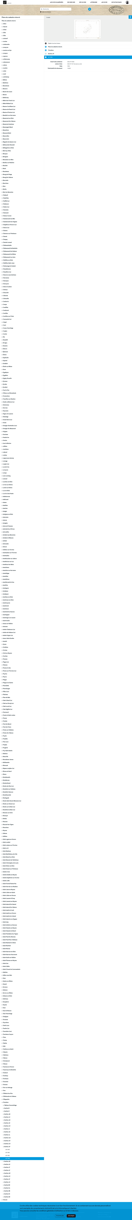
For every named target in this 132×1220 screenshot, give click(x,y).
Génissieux (6, 405)
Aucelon (5, 68)
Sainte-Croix (6, 871)
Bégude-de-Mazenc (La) (9, 142)
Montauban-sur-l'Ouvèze (10, 552)
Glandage (5, 416)
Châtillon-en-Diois (8, 260)
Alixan (4, 29)
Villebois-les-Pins (8, 1093)
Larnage (5, 461)
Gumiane (5, 434)
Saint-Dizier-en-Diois (8, 866)
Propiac (5, 744)
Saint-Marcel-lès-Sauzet (9, 904)
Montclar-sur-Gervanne (9, 570)
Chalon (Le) (6, 207)
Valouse (5, 1064)
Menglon (5, 523)
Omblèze (5, 647)
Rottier (5, 818)
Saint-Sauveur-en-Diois (9, 951)
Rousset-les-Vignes (8, 824)
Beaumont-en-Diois (8, 118)
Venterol (5, 1072)
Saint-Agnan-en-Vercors (9, 839)
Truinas (5, 1040)
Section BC (7, 1185)
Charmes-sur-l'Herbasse (9, 233)
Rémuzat (5, 765)
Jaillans (5, 446)
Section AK (7, 1132)
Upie (4, 1046)
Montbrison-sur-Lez (8, 561)
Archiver (104, 2)
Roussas (5, 821)
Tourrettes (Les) (7, 1031)
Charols (5, 236)
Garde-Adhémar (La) (8, 402)
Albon (4, 23)
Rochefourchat (7, 795)
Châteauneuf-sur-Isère (9, 257)
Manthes (5, 505)
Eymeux (5, 381)
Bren (4, 186)
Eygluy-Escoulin (7, 378)
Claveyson (6, 283)
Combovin (6, 301)
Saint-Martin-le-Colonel (9, 916)
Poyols (5, 736)
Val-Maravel (6, 1061)
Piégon (5, 679)
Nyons (4, 644)
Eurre (4, 369)
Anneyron (5, 47)
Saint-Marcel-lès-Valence (10, 907)
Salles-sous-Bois (7, 975)
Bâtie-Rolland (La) (8, 103)
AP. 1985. (7, 1158)
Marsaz (5, 520)
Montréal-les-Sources (9, 611)
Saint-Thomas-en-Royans (10, 960)
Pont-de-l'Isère (7, 727)
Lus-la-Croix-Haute (8, 493)
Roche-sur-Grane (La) (9, 804)
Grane (4, 422)
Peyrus (5, 676)
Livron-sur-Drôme (8, 484)
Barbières (5, 83)
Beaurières (6, 130)
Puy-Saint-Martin (7, 750)
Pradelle (5, 739)
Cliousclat (6, 292)
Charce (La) (6, 227)
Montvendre (6, 620)
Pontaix (5, 721)
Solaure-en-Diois (7, 996)
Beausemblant (7, 133)
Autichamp (6, 77)
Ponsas (5, 718)
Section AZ (7, 1182)
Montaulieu (6, 555)
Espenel (5, 360)
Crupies (5, 331)
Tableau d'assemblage (10, 1105)
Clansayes (6, 280)
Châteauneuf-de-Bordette (10, 248)
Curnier (5, 334)
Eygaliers (5, 375)
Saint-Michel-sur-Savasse (10, 925)
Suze (4, 1007)
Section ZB (7, 1191)
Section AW (7, 1173)
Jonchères (6, 449)
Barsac (5, 94)
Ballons (5, 80)
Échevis (5, 348)
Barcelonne (6, 85)
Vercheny (5, 1075)
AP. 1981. (7, 1152)
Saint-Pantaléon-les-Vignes (10, 934)
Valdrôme (5, 1055)
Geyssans (5, 411)
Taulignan (5, 1016)
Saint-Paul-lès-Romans (9, 937)
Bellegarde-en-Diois (8, 148)
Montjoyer (6, 594)
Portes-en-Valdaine (8, 730)
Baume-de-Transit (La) (9, 109)
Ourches (5, 656)
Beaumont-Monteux (8, 124)
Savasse (5, 987)
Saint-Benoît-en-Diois (9, 857)
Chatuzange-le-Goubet (9, 266)
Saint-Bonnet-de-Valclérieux (10, 860)
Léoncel (5, 478)
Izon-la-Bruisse (7, 443)
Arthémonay (6, 59)
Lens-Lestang (6, 476)
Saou (4, 978)
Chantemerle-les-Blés (9, 218)
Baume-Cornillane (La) (9, 106)
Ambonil (5, 38)
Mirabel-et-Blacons (8, 538)
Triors (4, 1037)
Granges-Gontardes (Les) (10, 425)
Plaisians (5, 694)
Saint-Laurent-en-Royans (10, 901)
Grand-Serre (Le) (7, 419)
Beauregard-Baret (8, 127)
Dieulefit (5, 340)
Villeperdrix (6, 1099)
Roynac (5, 830)
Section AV (7, 1170)
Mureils (5, 641)
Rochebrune (6, 780)
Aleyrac (5, 26)
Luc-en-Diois (6, 490)
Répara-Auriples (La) (8, 768)
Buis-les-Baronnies (8, 192)
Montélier (5, 576)
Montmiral (6, 606)
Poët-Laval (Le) (7, 706)
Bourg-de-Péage (7, 174)
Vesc (4, 1090)
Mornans (5, 626)
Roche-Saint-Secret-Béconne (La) (12, 801)
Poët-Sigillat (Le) (7, 709)
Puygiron (5, 747)
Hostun (5, 440)
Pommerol (6, 712)
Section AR (7, 1161)
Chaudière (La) (7, 272)
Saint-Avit (6, 848)
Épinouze (5, 351)
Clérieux (5, 289)
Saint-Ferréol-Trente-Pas (9, 883)
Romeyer (5, 815)
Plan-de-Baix (6, 697)
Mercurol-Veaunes (8, 526)
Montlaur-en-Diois (8, 597)
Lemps (5, 473)
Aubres (5, 65)
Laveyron (5, 470)
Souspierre (6, 1002)
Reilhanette (6, 762)
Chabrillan (6, 198)
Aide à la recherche (46, 12)
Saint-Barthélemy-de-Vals (10, 854)
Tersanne (5, 1019)
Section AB (7, 1114)
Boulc (4, 168)
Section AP (7, 1146)
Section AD (7, 1120)
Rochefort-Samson (8, 792)
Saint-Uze (5, 963)
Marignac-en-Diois (8, 514)
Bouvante (5, 180)
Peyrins (5, 674)
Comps (5, 304)
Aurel (4, 74)
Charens (5, 230)
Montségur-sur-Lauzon (9, 617)
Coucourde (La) (7, 319)
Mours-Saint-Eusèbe (8, 638)
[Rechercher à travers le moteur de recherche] (56, 9)
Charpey (5, 239)
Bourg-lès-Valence (8, 177)
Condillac (5, 307)
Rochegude (6, 798)
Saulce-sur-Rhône (8, 981)
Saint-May (6, 922)
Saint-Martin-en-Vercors (9, 913)
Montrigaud (6, 614)
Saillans (5, 836)
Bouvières (5, 183)
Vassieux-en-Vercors (8, 1067)
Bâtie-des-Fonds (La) (9, 100)
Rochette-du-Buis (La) (9, 809)
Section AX (7, 1176)
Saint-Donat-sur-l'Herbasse (10, 869)
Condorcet (6, 310)
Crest (4, 325)
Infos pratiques (116, 2)
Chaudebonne (7, 269)
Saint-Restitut (7, 945)
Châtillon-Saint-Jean (8, 263)
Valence (5, 1058)
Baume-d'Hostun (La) (9, 112)
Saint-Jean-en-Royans (9, 889)
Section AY (7, 1179)
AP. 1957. (7, 1149)
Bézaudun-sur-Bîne (8, 159)
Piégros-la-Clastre (8, 682)
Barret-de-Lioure (7, 91)
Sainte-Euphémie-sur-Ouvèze (11, 877)
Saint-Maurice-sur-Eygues (10, 919)
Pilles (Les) (6, 691)
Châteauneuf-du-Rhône (9, 254)
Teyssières (6, 1022)
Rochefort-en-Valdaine (9, 789)
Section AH (7, 1126)
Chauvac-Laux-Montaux (9, 275)
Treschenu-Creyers (8, 1034)
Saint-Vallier (6, 966)
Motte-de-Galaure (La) (9, 632)
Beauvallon (6, 136)
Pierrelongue (6, 688)
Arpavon (5, 56)
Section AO (7, 1143)
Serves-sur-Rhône (8, 993)
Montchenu (6, 567)
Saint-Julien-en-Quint (9, 892)
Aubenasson (6, 62)
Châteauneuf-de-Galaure (10, 251)
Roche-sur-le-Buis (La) (9, 806)
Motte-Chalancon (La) (9, 629)
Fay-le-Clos (6, 390)
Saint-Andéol (6, 842)
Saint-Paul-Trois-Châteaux (10, 939)
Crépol (5, 322)
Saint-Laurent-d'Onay (9, 898)
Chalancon (6, 204)
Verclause (5, 1078)
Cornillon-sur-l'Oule (8, 316)
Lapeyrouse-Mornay (8, 458)
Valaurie (5, 1052)
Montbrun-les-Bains (8, 564)
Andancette (6, 44)
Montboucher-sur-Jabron (10, 558)
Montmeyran (6, 603)
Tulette (5, 1043)
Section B (6, 1108)
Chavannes (6, 278)
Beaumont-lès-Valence (9, 121)
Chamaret (6, 213)
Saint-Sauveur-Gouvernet (10, 954)
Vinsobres (6, 1102)
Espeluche (6, 357)
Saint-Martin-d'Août (8, 910)
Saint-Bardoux (7, 851)
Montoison (6, 608)
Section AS (7, 1164)
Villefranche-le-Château (9, 1096)
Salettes (5, 972)
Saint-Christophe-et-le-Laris (10, 863)
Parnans (5, 659)
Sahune (5, 833)
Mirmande (6, 543)
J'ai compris (71, 1215)
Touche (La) (6, 1028)
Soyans (5, 1004)
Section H (7, 1111)
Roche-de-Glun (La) (8, 786)
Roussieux (6, 827)
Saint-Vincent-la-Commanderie (11, 969)
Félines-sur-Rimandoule (9, 393)
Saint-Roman (6, 948)
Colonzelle (6, 298)
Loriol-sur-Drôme (7, 487)
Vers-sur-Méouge (7, 1087)
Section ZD (7, 1197)
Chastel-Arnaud (7, 242)
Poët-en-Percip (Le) (8, 703)
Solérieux (5, 999)
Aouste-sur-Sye (7, 50)
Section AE (7, 1123)
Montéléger (6, 573)
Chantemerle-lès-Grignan (10, 221)
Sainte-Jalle (6, 880)
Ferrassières (6, 396)
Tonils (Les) (6, 1025)
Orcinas (5, 650)
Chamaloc (6, 210)
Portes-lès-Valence (8, 733)
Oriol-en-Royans (7, 653)
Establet (5, 363)
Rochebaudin (6, 777)
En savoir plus (60, 1215)
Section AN (7, 1140)
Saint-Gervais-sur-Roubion (10, 886)
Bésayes (5, 153)
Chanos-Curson (7, 215)
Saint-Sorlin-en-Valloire (9, 957)
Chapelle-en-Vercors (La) (9, 224)
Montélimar (6, 579)
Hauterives (6, 437)
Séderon (5, 990)
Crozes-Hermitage (8, 328)
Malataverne (6, 496)
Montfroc (5, 585)
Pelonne (5, 665)
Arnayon (5, 53)
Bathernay (6, 97)
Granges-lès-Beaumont (9, 428)
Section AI (7, 1129)
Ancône (5, 41)
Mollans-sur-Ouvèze (8, 549)
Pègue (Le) (6, 662)
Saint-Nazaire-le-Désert (9, 931)
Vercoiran (5, 1081)
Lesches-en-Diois (7, 481)
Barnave (5, 88)
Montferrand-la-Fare (8, 582)
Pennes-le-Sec (7, 668)
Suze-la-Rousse (7, 1010)
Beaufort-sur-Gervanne (9, 115)
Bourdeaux (6, 171)
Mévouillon (6, 532)
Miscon (5, 546)
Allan (4, 32)
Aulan (4, 71)
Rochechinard (6, 783)
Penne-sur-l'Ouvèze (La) (9, 671)
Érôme (4, 354)
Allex (4, 35)
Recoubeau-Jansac (8, 759)
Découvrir (82, 2)
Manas (5, 502)
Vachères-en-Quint (8, 1049)
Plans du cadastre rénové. (9, 20)
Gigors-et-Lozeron (8, 413)
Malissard (5, 499)
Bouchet (5, 165)
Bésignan (5, 156)
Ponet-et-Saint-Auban (9, 715)
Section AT (7, 1167)
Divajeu (5, 343)
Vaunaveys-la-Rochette (9, 1069)
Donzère (5, 345)
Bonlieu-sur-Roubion (8, 162)
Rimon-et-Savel (7, 771)
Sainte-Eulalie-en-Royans (10, 874)
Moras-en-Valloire (8, 623)
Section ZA (7, 1188)
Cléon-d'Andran (7, 286)
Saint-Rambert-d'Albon (9, 942)
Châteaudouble (7, 245)
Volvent (5, 1199)
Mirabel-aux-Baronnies (9, 535)
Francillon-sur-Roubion (9, 399)
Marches (5, 508)
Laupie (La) (6, 464)
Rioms (4, 774)
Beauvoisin (6, 139)
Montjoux (5, 591)
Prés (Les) (5, 741)
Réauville (5, 756)
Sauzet (5, 984)
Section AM (7, 1137)
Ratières (5, 753)
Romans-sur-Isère (8, 812)
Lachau (5, 455)
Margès (5, 511)
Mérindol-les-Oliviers (9, 529)
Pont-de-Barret (7, 724)
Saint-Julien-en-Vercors (9, 895)
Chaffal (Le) (6, 201)
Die (4, 337)
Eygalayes (6, 372)
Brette (4, 189)
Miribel (5, 541)
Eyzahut (5, 387)
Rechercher (71, 2)
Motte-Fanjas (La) (8, 635)
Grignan (5, 431)
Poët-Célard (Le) (7, 700)
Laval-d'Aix (6, 467)
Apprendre (93, 2)
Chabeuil (5, 195)
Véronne (5, 1084)
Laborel (5, 452)
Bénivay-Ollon (7, 150)
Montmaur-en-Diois (8, 600)
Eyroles (5, 384)
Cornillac (5, 313)
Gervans (5, 408)
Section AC (7, 1117)
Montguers (6, 588)
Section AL (7, 1134)
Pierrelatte (6, 685)
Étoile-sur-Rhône (7, 366)
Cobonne (5, 295)
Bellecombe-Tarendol (9, 145)
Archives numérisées (56, 2)
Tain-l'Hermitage (7, 1013)
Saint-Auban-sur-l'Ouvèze (10, 845)
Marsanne (5, 517)
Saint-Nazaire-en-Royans (10, 928)
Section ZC (7, 1194)
